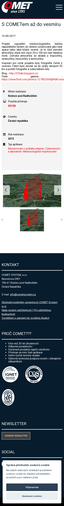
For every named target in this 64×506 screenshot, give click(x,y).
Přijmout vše (32, 487)
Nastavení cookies (32, 496)
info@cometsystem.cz (23, 294)
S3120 (12, 105)
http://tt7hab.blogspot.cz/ (24, 73)
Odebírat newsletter (16, 436)
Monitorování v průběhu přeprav (26, 148)
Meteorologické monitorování (39, 151)
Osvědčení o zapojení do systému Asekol (25, 318)
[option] (32, 190)
